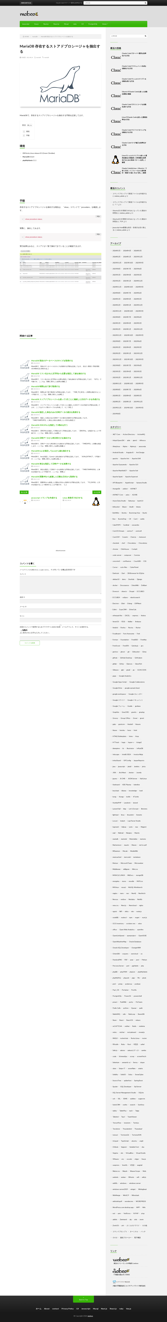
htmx (131, 736)
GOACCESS (141, 670)
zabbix (115, 1219)
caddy (142, 519)
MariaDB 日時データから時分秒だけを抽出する (51, 438)
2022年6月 (138, 341)
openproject (131, 936)
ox (141, 954)
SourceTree (117, 1080)
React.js (56, 24)
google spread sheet (132, 688)
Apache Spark (118, 477)
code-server (117, 555)
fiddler (130, 622)
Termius (136, 1123)
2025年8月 (116, 269)
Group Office (125, 718)
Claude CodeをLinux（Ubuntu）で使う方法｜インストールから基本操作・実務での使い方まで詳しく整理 (134, 170)
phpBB (115, 972)
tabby (115, 1111)
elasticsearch (135, 597)
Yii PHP (135, 1213)
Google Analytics (125, 676)
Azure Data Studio (119, 501)
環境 (26, 131)
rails (124, 1014)
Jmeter (131, 772)
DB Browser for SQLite (136, 573)
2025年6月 (138, 269)
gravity (133, 712)
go (134, 670)
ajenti (135, 440)
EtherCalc (132, 609)
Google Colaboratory (137, 682)
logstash (116, 827)
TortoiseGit (124, 1135)
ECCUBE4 (116, 597)
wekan (123, 1177)
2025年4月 (127, 275)
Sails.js (115, 1050)
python (125, 1008)
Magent (143, 827)
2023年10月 (128, 311)
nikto (126, 911)
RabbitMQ (116, 1014)
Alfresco (143, 440)
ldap (124, 809)
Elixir (123, 603)
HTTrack (116, 742)
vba (143, 1147)
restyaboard (131, 1032)
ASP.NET (133, 489)
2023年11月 (117, 311)
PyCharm (139, 1002)
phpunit (126, 978)
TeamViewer (132, 1117)
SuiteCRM (116, 1105)
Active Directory (129, 434)
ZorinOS (116, 1225)
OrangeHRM (136, 948)
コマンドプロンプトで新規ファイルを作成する (130, 194)
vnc (122, 1159)
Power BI (127, 996)
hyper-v (131, 742)
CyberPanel (134, 567)
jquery (115, 779)
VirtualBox (129, 1153)
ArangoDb (116, 489)
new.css (116, 905)
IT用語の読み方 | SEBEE (122, 1275)
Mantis (137, 833)
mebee (90, 1316)
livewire (139, 815)
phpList (132, 972)
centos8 (139, 531)
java (114, 766)
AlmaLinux (116, 446)
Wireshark (135, 1195)
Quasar (133, 1008)
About (47, 1308)
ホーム (38, 1308)
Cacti (135, 519)
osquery (125, 954)
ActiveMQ (141, 434)
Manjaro (129, 833)
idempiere (116, 748)
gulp (114, 724)
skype (142, 1062)
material (124, 839)
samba (143, 1050)
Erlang (129, 603)
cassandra (135, 525)
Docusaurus (124, 585)
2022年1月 (127, 353)
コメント (23, 574)
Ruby (123, 1044)
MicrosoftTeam (126, 863)
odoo (140, 923)
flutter (138, 628)
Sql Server (137, 1087)
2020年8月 (116, 389)
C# (82, 24)
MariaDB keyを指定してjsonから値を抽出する (50, 451)
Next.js (123, 905)
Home (104, 24)
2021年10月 (128, 359)
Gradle (129, 706)
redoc (115, 1032)
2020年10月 (128, 383)
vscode (129, 1159)
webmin (115, 1177)
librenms (144, 809)
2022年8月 (116, 341)
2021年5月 (116, 371)
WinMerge (116, 1195)
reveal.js (142, 1032)
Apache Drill (136, 458)
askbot (125, 489)
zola (135, 1219)
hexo (129, 730)
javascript (121, 766)
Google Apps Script (120, 682)
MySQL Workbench (135, 887)
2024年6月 (138, 293)
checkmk (116, 543)
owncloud (134, 954)
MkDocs (130, 875)
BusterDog (122, 519)
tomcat (115, 1135)
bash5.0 (140, 501)
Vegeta (115, 1153)
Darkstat (116, 573)
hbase (115, 730)
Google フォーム (119, 706)
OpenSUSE (142, 936)
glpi (122, 670)
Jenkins (136, 766)
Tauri (123, 1117)
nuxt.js (144, 917)
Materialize (133, 839)
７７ (116, 204)
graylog (141, 712)
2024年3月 (138, 299)
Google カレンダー (135, 694)
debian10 (116, 579)
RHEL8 (115, 1038)
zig (131, 1219)
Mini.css (135, 869)
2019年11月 (117, 408)
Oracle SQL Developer (121, 948)
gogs (114, 676)
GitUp (121, 664)
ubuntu (134, 1141)
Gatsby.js (135, 646)
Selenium (116, 1062)
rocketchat (124, 1038)
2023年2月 (116, 329)
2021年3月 (138, 371)
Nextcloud (132, 905)
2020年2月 (116, 402)
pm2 (114, 984)
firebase (138, 622)
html (135, 730)
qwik (141, 1008)
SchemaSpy (123, 1056)
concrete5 (116, 561)
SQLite (141, 1093)
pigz (133, 978)
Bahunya (131, 501)
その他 (144, 1225)
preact (115, 1002)
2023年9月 (139, 311)
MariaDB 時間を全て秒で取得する (45, 386)
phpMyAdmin (142, 972)
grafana (137, 706)
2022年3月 (138, 347)
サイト (22, 616)
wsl (114, 1213)
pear (131, 960)
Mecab (125, 851)
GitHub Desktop (126, 658)
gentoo (115, 652)
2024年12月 (138, 281)
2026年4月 (127, 251)
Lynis (131, 827)
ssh (114, 1099)
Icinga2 (139, 742)
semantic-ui (126, 1062)
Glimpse (116, 670)
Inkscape (116, 754)
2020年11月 (117, 383)
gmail (128, 670)
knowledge (133, 791)
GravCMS (125, 712)
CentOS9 (116, 537)
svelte (125, 1105)
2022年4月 (127, 347)
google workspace (119, 694)
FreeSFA (126, 646)
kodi (141, 791)
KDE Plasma (126, 785)
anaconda (142, 446)
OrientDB (116, 954)
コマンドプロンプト (120, 1231)
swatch (132, 1105)
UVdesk (115, 1147)
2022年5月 (116, 347)
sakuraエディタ (133, 1050)
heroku (122, 730)
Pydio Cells (117, 1008)
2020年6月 (138, 389)
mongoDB (139, 875)
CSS (144, 561)
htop (137, 736)
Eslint (115, 609)
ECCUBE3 (140, 591)
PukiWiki (123, 1002)
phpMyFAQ (117, 978)
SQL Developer (125, 1087)
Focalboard (116, 634)
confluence (127, 561)
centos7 (130, 531)
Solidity (115, 1074)
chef (123, 543)
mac (136, 827)
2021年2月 (116, 377)
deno (124, 579)
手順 (26, 135)
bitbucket (116, 507)
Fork (138, 634)
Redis (134, 1026)
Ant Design (140, 452)
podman (137, 984)
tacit (131, 1111)
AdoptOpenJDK (118, 440)
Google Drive (117, 688)
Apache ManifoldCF (120, 471)
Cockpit (134, 549)
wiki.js (144, 1177)
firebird (115, 628)
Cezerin (125, 537)
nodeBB (115, 917)
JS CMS (122, 779)
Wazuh (124, 1171)
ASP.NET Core (118, 495)
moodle (131, 881)
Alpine (125, 446)
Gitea (144, 652)
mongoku (116, 881)
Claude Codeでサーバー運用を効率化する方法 (84, 3)
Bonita (124, 513)
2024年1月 (127, 305)
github (115, 658)
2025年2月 (116, 281)
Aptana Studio (141, 483)
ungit (141, 1141)
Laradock (127, 803)
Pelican (144, 960)
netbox (123, 899)
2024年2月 (116, 305)
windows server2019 (120, 1189)
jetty (144, 766)
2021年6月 (138, 365)
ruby (75, 24)
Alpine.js (133, 446)
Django (139, 579)
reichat (122, 1032)
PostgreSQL (92, 24)
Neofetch (141, 893)
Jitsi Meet (122, 772)
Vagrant (124, 1147)
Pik (138, 978)
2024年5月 (116, 299)
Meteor (115, 863)
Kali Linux (143, 779)
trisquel (115, 1141)
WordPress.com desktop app (123, 1207)
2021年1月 (127, 377)
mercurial (127, 857)
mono (124, 881)
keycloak (116, 791)
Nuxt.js (46, 24)
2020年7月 (127, 389)
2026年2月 (116, 257)
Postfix (133, 990)
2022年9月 (139, 335)
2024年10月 (128, 287)
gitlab (115, 664)
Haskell (130, 724)
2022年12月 (138, 329)
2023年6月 (138, 317)
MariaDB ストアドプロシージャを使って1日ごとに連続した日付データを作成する (65, 399)
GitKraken (138, 658)
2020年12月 (138, 377)
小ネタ (115, 1237)
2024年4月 (127, 299)
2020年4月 (127, 395)
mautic (126, 845)
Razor (115, 1020)
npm (130, 917)
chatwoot (142, 537)
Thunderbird (127, 1129)
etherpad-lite (117, 615)
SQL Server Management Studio (124, 1093)
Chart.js (133, 537)
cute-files (123, 567)
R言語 (136, 1044)
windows (123, 1183)
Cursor (115, 567)
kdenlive (137, 785)
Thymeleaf (138, 1129)
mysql (123, 887)
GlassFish (138, 664)
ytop (143, 1213)
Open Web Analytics (127, 929)
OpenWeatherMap (119, 942)
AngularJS (129, 452)
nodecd (124, 917)
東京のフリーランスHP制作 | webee (126, 1263)
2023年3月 (138, 323)
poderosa (128, 984)
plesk (144, 978)
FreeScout (116, 646)
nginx (141, 905)
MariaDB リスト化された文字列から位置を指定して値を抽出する (58, 373)
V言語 (132, 1165)
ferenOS (116, 622)
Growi (135, 718)
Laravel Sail (116, 809)
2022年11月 (117, 335)
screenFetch (141, 1056)
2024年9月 (139, 287)
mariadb (38, 57)
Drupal (131, 591)
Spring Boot (138, 1080)
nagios (115, 893)
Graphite (116, 712)
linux (122, 815)
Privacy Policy (68, 1308)
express (135, 615)
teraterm (127, 1123)
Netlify (139, 899)
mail (114, 833)
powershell (138, 996)
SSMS (125, 1099)
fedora (143, 615)
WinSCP (126, 1195)
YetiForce (127, 1213)
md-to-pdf (143, 845)
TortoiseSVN (136, 1135)
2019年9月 (139, 408)
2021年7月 (127, 365)
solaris (140, 1068)
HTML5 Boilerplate (119, 736)
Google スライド (119, 700)
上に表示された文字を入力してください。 (35, 633)
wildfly (115, 1183)
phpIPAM (123, 972)
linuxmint (130, 815)
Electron (116, 603)
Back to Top (83, 1300)
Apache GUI (133, 464)
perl (127, 966)
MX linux (116, 887)
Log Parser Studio (134, 821)
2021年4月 (127, 371)
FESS (123, 622)
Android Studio (118, 452)
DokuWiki (135, 585)
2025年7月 (127, 269)
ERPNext (138, 603)
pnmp (120, 984)
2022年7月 (127, 341)
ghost (123, 652)
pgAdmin (135, 966)
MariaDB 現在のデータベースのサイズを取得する (52, 360)
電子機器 (137, 1237)
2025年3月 (138, 275)
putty (131, 1002)
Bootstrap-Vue (134, 513)
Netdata (132, 899)
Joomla (138, 772)
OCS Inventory (118, 923)
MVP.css (140, 881)
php (142, 966)
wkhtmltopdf (117, 1201)
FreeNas (144, 640)
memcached (117, 857)
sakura (122, 1050)
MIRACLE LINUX (119, 875)
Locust (115, 821)
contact (55, 1308)
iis (123, 748)
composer (127, 555)
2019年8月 (116, 414)
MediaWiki (134, 851)
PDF (125, 960)
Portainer (125, 990)
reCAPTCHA (117, 1026)
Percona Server (118, 966)
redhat (127, 1026)
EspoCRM (123, 609)
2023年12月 (138, 305)
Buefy (145, 513)
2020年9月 (139, 383)
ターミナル (134, 1231)
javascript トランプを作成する (44, 498)
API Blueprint (117, 483)
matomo (143, 839)
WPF (138, 1207)
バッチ (143, 1231)
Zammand (123, 1219)
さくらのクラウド (133, 1225)
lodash (122, 821)
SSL (119, 1099)
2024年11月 (117, 287)
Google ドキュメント (135, 700)
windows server (135, 1183)
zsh (122, 1225)
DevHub (131, 579)
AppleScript (129, 483)
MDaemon (116, 851)
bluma (138, 507)
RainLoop (131, 1014)
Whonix (131, 1177)
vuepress (116, 1165)
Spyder (115, 1087)
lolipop (124, 827)
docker (115, 585)
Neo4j (134, 893)
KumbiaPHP (117, 803)
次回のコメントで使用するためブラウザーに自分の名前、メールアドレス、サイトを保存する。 (55, 627)
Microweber (139, 863)
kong (114, 797)
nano (122, 893)
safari (143, 1044)
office (115, 929)
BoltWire (116, 513)
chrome (115, 549)
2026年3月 (138, 251)
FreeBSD (135, 640)
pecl (137, 960)
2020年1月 (127, 402)
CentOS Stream (118, 531)
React (121, 1020)
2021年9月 (139, 359)
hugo (123, 742)
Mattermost (117, 845)
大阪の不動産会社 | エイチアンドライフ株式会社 (129, 1286)
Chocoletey (143, 543)
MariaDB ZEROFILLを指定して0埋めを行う (49, 425)
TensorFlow (117, 1123)
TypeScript (125, 1141)
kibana (124, 791)
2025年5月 (116, 275)
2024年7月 (127, 293)
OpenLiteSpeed (118, 936)
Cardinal (126, 525)
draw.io (124, 591)
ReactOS (129, 1020)
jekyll (129, 766)
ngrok (115, 911)
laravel (135, 803)
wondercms (129, 1201)
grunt (142, 718)
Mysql (66, 24)
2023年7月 (127, 317)
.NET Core (116, 434)
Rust (129, 1044)
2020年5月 (116, 395)
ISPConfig (127, 760)
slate (114, 1068)
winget (133, 1189)
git (129, 652)
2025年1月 (127, 281)
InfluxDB (140, 748)
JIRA (114, 772)
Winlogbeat (142, 1189)
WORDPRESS (141, 1201)
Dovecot (116, 591)
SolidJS (123, 1074)
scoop (132, 1056)
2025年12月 (138, 257)
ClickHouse (125, 549)
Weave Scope (135, 1171)
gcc (142, 646)
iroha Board (117, 760)
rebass (138, 1020)
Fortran (115, 640)
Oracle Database (135, 942)
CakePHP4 (116, 525)
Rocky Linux (135, 1038)
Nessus (115, 899)
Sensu (135, 1062)
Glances (129, 664)
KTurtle (136, 797)
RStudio (115, 1044)
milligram (126, 869)
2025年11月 (117, 263)
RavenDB (141, 1014)
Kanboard (116, 785)
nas (127, 893)
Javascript (25, 24)
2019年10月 (128, 408)
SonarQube (139, 1074)
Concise (137, 555)
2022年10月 (128, 335)
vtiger (137, 1159)
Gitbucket (136, 652)
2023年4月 (127, 323)
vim (122, 1153)
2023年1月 (127, 329)
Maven (134, 845)
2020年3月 (138, 395)
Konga (121, 797)
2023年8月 (116, 317)
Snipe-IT (122, 1068)
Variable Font (134, 1147)
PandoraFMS (117, 960)
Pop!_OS (116, 990)
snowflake (131, 1068)
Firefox (122, 628)
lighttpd (115, 815)
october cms (130, 923)
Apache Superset (131, 477)
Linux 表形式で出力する (73, 498)
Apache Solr (133, 471)
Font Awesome (128, 634)
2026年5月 (116, 251)
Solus (130, 1074)
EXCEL (127, 615)
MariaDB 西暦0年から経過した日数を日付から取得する (54, 476)
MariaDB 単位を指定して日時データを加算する (51, 464)
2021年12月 (138, 353)
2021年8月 (116, 365)
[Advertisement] (85, 13)
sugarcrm (141, 1099)
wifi (138, 1177)
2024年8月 (116, 293)
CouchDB (137, 561)
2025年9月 (139, 263)
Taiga (137, 1111)
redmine (142, 1026)
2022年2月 (116, 353)
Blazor (124, 507)
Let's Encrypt (133, 809)
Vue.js (36, 24)
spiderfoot (128, 1080)
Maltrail (120, 833)
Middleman (116, 869)
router (144, 1038)
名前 (22, 597)
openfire (140, 929)
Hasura (137, 724)
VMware (116, 1159)
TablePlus (123, 1111)
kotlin (128, 797)
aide (128, 440)
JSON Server (132, 779)
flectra (130, 628)
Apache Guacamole (120, 464)
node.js (139, 911)
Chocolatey (132, 543)
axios (127, 495)
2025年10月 (128, 263)
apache (115, 458)
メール (23, 606)
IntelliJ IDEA (126, 754)
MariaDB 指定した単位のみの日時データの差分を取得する (55, 412)
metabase (136, 857)
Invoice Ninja (138, 754)
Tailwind (116, 1117)
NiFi (120, 911)
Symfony (141, 1105)
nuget (137, 917)
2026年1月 (127, 257)
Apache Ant (124, 458)
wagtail (139, 1165)
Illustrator (130, 748)
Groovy (115, 718)
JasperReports (139, 760)
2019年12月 (138, 402)
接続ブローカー (126, 1237)
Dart (123, 573)
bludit (131, 507)
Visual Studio (141, 1153)
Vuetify (124, 1165)
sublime (133, 1099)
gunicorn (121, 724)
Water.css (116, 1171)
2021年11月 (117, 359)
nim (132, 911)
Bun (114, 519)
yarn (119, 1213)
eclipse (125, 597)
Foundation (125, 640)
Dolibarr (144, 585)
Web (144, 1171)
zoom (141, 1219)
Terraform (116, 1129)
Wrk (143, 1207)
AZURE (134, 495)
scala (114, 1056)
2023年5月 (116, 323)
